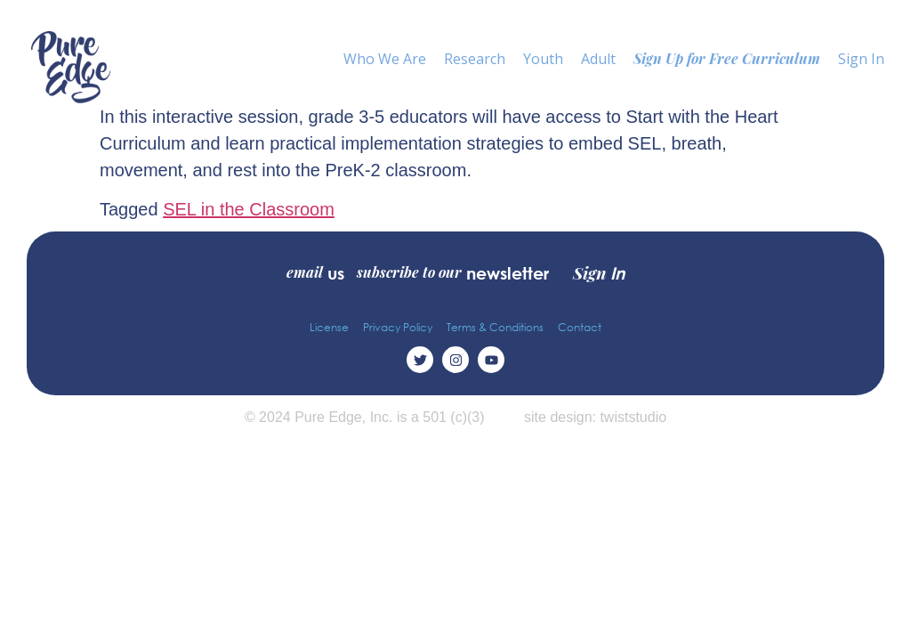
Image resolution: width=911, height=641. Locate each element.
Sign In (861, 59)
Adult (598, 59)
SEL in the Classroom (249, 209)
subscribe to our (453, 272)
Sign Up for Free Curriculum (726, 58)
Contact (579, 327)
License (329, 327)
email (315, 272)
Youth (543, 59)
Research (474, 59)
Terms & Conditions (495, 327)
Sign (599, 272)
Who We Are (384, 59)
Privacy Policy (397, 327)
